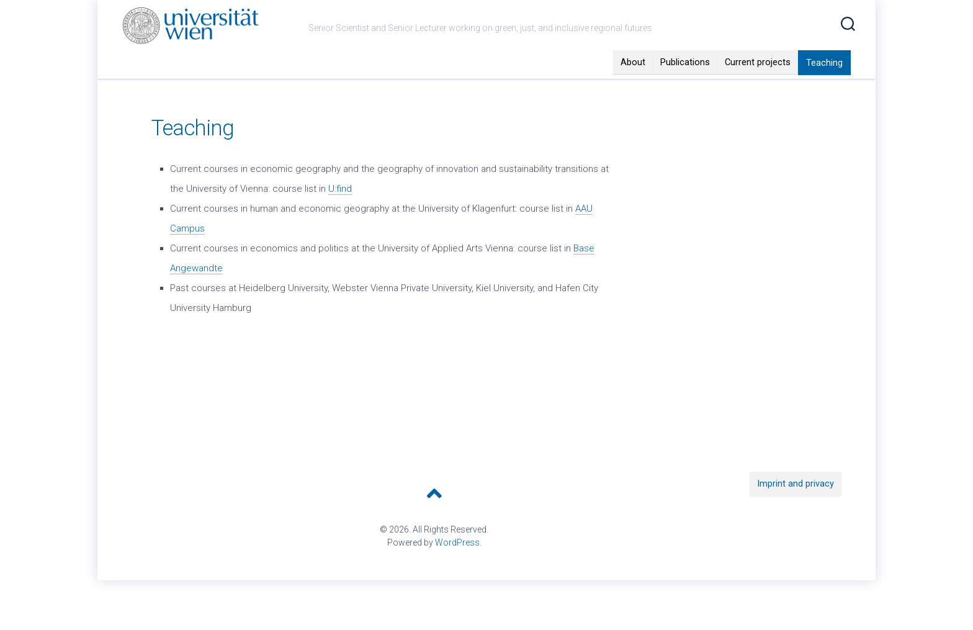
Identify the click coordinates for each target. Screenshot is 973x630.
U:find (340, 213)
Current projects (758, 86)
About (633, 86)
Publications (685, 86)
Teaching (824, 87)
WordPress (457, 567)
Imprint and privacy (795, 508)
